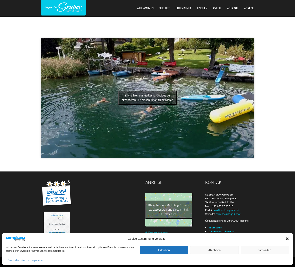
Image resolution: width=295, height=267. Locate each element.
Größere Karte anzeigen (156, 232)
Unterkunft (183, 8)
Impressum (37, 260)
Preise (217, 8)
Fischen (202, 8)
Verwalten (265, 250)
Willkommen (145, 8)
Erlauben (164, 250)
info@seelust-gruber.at (226, 210)
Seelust (164, 8)
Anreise (249, 8)
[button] (287, 239)
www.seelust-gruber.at (228, 214)
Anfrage (232, 8)
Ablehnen (214, 250)
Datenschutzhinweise (19, 260)
